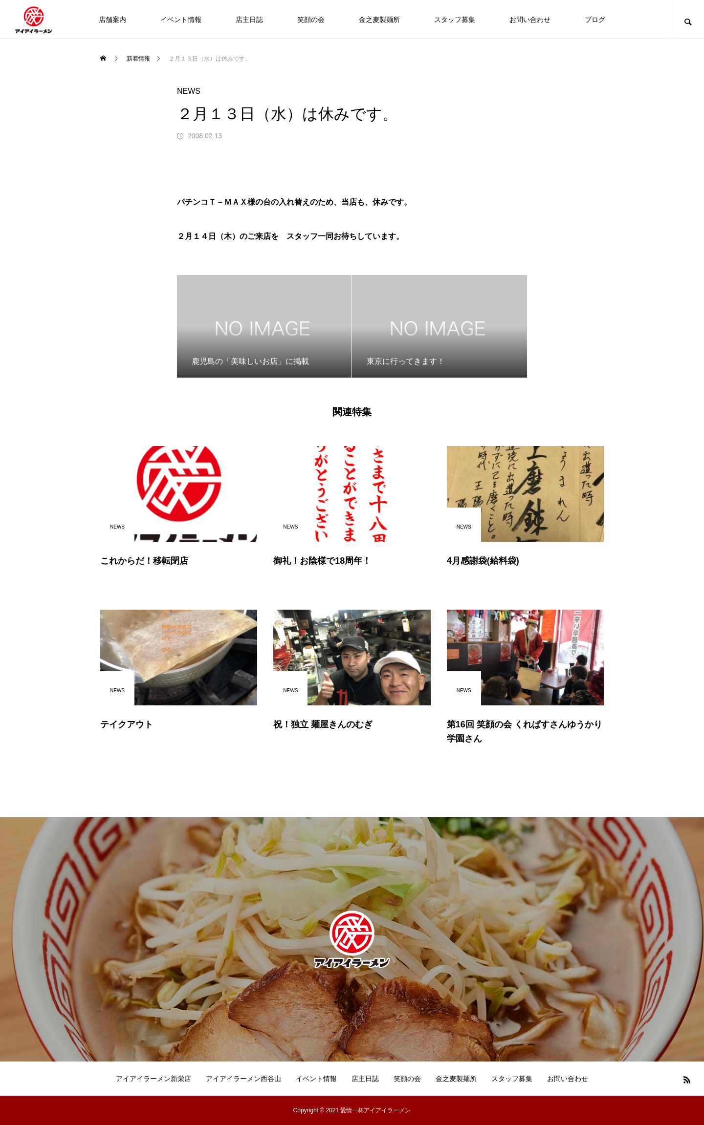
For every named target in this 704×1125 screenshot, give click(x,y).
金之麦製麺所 (379, 19)
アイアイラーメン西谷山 (243, 1079)
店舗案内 (112, 19)
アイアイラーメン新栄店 (153, 1079)
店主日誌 (249, 19)
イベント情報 (180, 19)
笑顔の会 (311, 19)
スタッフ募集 (454, 19)
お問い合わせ (529, 19)
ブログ (595, 19)
